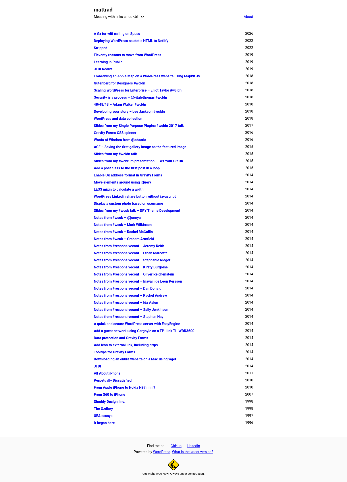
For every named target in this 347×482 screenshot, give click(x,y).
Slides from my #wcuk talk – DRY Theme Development (137, 210)
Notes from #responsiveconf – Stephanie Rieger (132, 260)
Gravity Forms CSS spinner (115, 133)
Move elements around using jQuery (122, 182)
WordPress (161, 452)
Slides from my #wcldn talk (115, 154)
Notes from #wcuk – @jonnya (117, 218)
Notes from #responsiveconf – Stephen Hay (128, 317)
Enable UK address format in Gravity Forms (128, 175)
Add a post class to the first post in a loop (127, 168)
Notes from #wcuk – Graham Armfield (124, 239)
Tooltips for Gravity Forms (114, 352)
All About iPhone (107, 373)
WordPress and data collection (118, 119)
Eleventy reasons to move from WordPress (127, 55)
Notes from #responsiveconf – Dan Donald (127, 288)
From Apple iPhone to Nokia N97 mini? (124, 387)
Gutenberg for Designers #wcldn (119, 83)
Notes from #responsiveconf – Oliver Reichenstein (134, 274)
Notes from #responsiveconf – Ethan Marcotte (131, 253)
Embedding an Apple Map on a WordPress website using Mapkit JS (147, 76)
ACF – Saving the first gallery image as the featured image (140, 147)
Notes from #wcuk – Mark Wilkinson (123, 225)
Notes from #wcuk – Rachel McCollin (123, 232)
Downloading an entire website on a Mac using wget (135, 359)
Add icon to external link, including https (126, 345)
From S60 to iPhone (109, 394)
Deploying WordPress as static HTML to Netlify (131, 41)
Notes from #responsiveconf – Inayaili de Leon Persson (138, 281)
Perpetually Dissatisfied (113, 380)
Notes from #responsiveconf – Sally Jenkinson (131, 310)
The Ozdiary (103, 409)
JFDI (97, 366)
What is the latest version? (192, 452)
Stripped (100, 48)
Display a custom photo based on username (128, 203)
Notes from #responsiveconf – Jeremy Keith (129, 246)
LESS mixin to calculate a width (118, 189)
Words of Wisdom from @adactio (120, 140)
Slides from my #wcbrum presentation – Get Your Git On (138, 161)
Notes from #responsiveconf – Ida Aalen (126, 302)
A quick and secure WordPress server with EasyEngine (137, 324)
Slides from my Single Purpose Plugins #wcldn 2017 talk (139, 126)
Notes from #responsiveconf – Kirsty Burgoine (131, 267)
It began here (104, 423)
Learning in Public (108, 62)
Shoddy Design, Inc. (109, 402)
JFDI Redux (103, 69)
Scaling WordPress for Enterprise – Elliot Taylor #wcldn (137, 90)
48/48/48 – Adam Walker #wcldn (120, 104)
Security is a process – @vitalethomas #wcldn (130, 97)
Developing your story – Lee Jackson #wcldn (129, 111)
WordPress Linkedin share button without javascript (135, 196)
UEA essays (103, 416)
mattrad (103, 10)
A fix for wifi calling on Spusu (117, 34)
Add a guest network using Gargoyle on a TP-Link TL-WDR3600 (144, 331)
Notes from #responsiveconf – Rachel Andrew (130, 295)
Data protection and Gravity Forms (121, 338)
